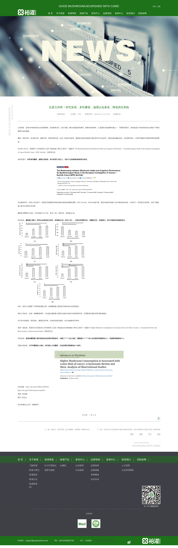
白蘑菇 (63, 465)
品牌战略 (95, 470)
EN (159, 6)
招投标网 (142, 13)
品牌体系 (95, 465)
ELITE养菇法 (50, 465)
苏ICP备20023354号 (106, 541)
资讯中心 (95, 13)
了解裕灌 (33, 465)
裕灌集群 (33, 475)
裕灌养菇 (72, 13)
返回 (158, 434)
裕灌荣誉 (33, 484)
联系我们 (131, 13)
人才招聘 (126, 465)
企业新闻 (79, 465)
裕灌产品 (84, 13)
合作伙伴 (95, 479)
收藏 (140, 434)
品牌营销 (107, 13)
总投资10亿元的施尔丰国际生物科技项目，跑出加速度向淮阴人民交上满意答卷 (132, 429)
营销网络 (95, 475)
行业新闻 (79, 470)
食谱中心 (119, 13)
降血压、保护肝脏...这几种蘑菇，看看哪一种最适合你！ (71, 429)
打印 (149, 434)
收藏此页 (117, 114)
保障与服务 (50, 470)
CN (154, 6)
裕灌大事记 (34, 470)
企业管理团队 (128, 470)
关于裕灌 (60, 13)
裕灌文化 (33, 479)
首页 (50, 13)
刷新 (131, 434)
